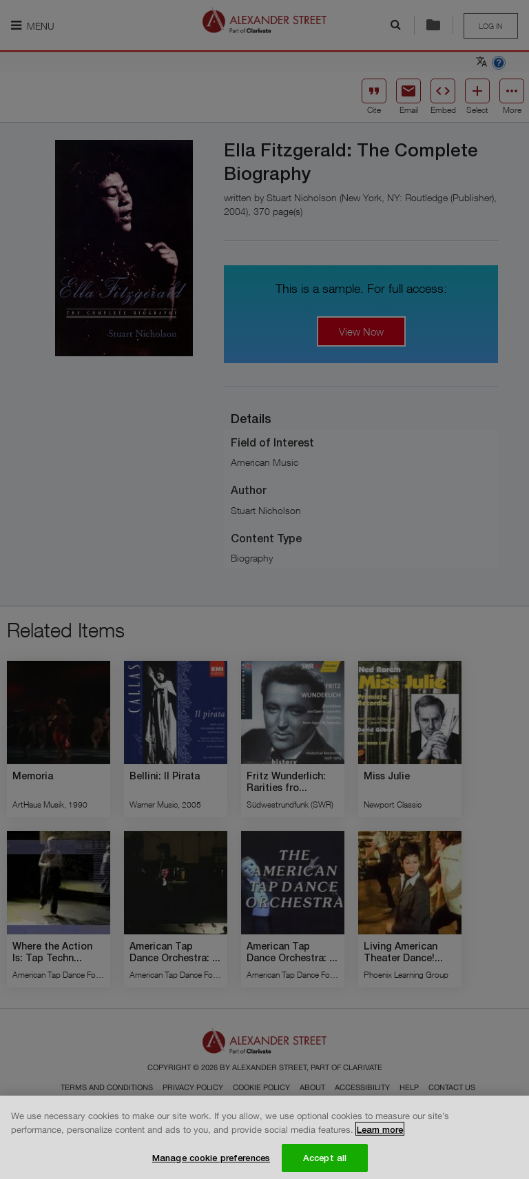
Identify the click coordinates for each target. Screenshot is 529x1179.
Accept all (324, 1161)
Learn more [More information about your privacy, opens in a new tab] (380, 1134)
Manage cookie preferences (211, 1161)
